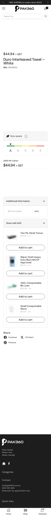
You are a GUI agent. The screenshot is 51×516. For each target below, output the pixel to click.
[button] (46, 8)
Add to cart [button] (25, 247)
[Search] (45, 16)
